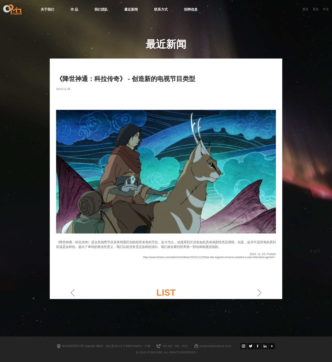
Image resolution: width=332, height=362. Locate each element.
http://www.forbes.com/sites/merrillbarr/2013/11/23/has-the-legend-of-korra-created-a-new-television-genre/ (208, 257)
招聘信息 (191, 9)
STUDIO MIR (12, 9)
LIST (166, 293)
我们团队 (101, 9)
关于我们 (47, 9)
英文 (316, 9)
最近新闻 (131, 9)
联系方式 (161, 9)
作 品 (74, 9)
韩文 (305, 9)
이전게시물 (72, 292)
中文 (326, 9)
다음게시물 (259, 292)
